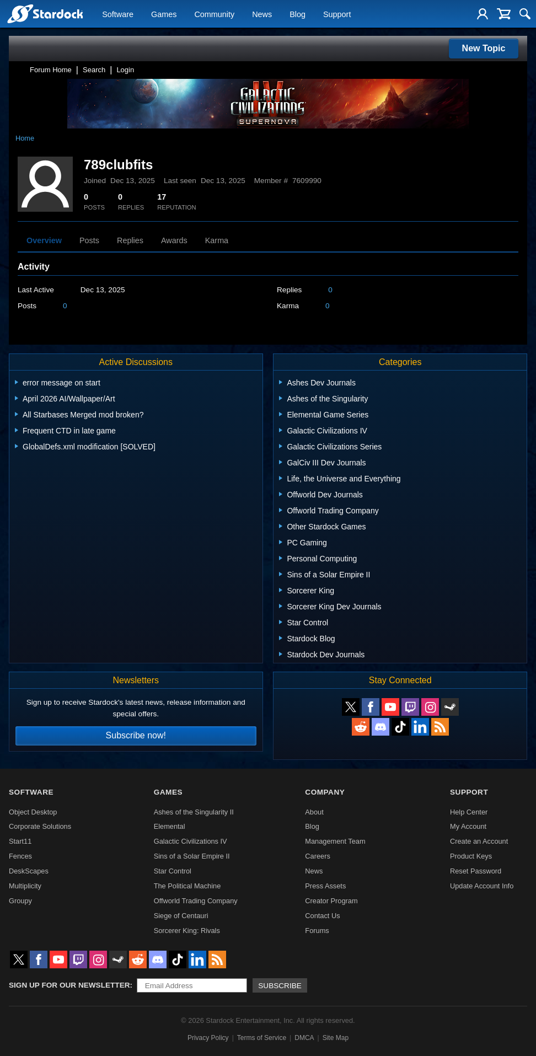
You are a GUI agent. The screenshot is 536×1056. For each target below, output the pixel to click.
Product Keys (471, 856)
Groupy (20, 901)
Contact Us (322, 916)
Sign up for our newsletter (69, 985)
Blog (297, 14)
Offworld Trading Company (196, 901)
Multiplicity (25, 886)
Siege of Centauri (181, 916)
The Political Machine (187, 886)
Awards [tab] (174, 240)
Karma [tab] (216, 240)
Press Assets (325, 886)
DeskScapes (29, 871)
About (314, 812)
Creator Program (331, 901)
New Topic (484, 48)
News (262, 14)
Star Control (172, 871)
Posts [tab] (89, 240)
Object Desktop (33, 812)
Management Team (335, 841)
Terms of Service (261, 1038)
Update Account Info (481, 886)
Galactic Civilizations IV (190, 841)
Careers (317, 856)
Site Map (336, 1038)
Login (125, 70)
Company (325, 792)
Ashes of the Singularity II (194, 812)
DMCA (304, 1038)
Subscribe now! (136, 735)
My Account (468, 826)
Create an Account (479, 841)
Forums (317, 930)
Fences (20, 856)
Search (94, 70)
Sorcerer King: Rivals (187, 930)
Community (214, 14)
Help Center (468, 812)
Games (163, 14)
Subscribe (280, 986)
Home (24, 138)
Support (337, 14)
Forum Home (51, 70)
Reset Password (475, 871)
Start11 (20, 841)
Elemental (169, 826)
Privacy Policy (208, 1038)
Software (117, 14)
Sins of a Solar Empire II (192, 856)
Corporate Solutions (40, 826)
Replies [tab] (130, 240)
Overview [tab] (44, 240)
